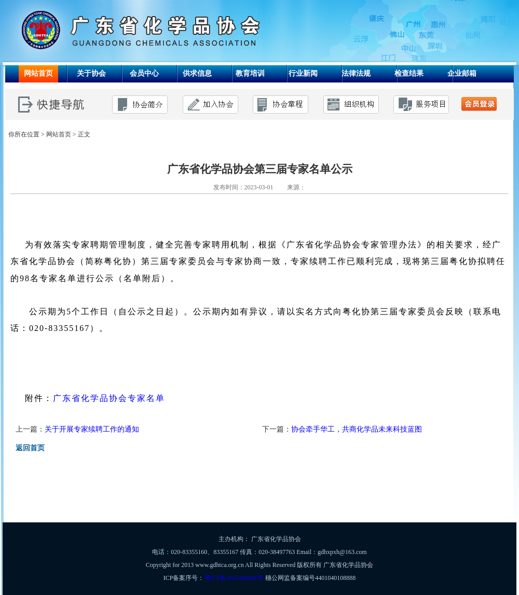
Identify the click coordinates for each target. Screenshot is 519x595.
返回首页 (30, 448)
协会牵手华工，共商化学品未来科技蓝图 (356, 429)
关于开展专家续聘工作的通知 (92, 429)
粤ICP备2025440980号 (234, 578)
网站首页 (58, 134)
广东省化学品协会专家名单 (109, 398)
